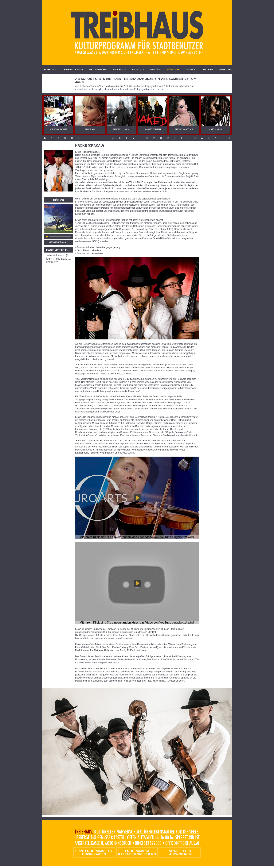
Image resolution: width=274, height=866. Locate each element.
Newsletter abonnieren (180, 852)
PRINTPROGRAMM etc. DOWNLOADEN (94, 852)
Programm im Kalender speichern (137, 852)
